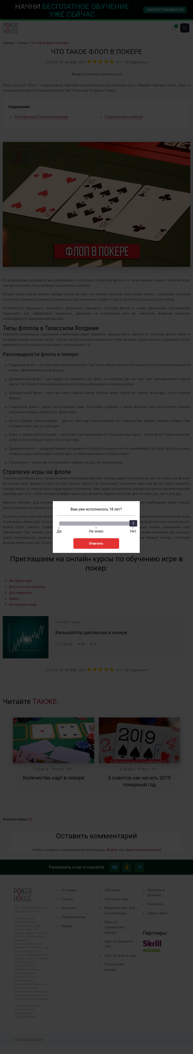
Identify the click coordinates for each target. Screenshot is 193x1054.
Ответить (96, 543)
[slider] (133, 522)
